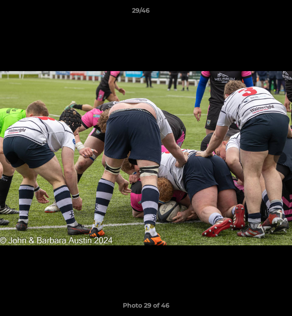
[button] (260, 13)
